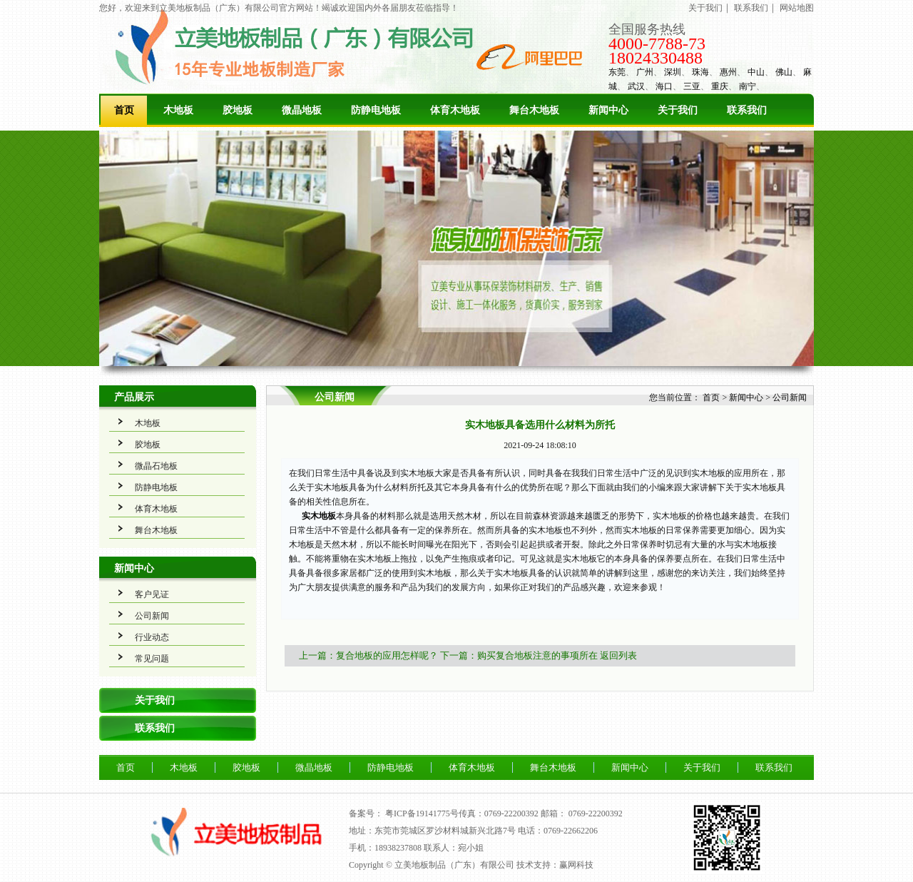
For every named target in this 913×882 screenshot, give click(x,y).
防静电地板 (376, 110)
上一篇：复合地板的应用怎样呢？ (368, 655)
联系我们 (751, 8)
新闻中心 (608, 110)
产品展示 (134, 397)
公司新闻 (152, 616)
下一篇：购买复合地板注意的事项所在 (519, 655)
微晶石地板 (156, 466)
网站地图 (797, 8)
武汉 (636, 86)
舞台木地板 (534, 110)
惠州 (728, 72)
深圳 (672, 72)
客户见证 (152, 594)
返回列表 (618, 655)
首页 (124, 110)
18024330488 (655, 58)
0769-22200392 (595, 813)
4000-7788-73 (656, 43)
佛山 (783, 72)
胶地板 (238, 110)
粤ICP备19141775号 (422, 813)
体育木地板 (455, 110)
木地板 (178, 110)
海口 (664, 86)
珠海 (700, 72)
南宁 (747, 86)
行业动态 (152, 637)
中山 (756, 72)
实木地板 (318, 516)
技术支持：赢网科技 (554, 865)
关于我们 (705, 8)
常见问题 (152, 659)
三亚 (691, 86)
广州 (644, 72)
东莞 (617, 72)
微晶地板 (302, 110)
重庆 (719, 86)
